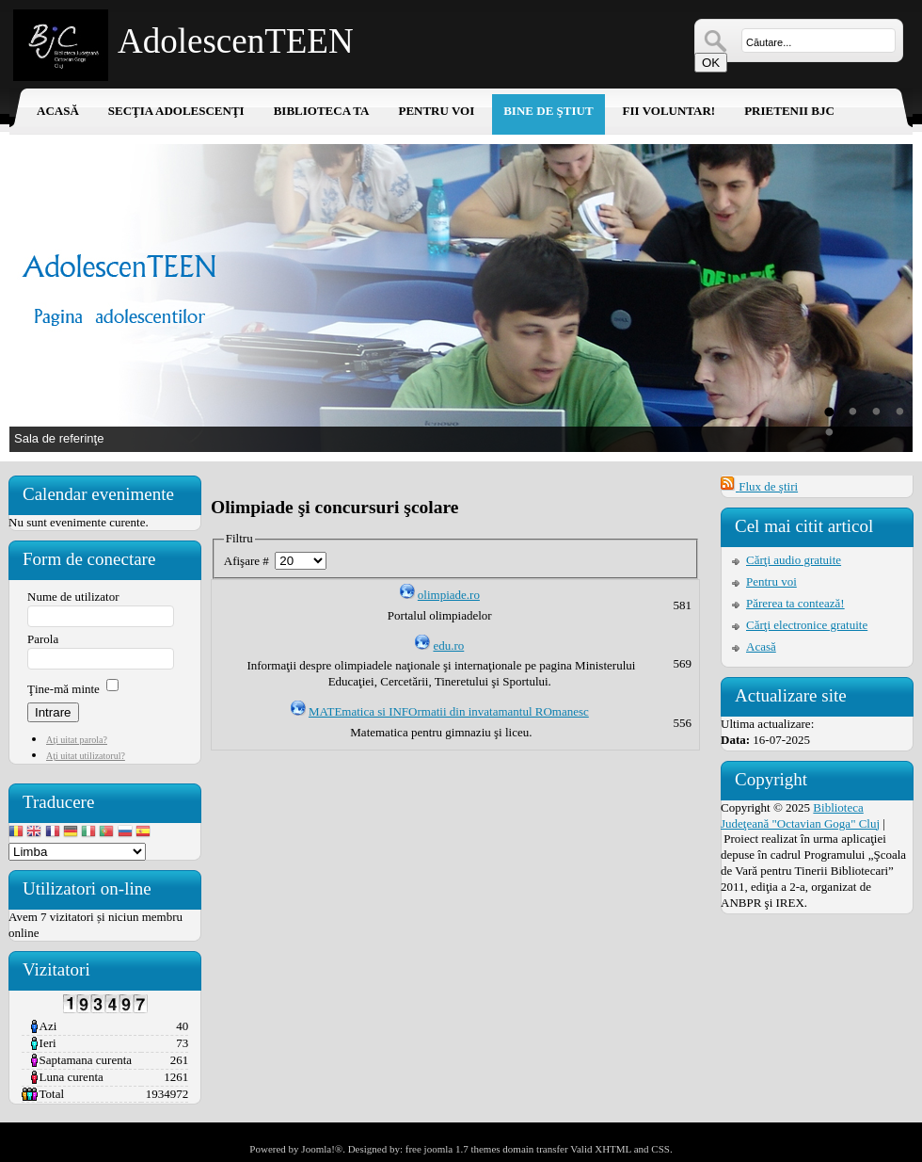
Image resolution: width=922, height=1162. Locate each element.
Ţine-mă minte (63, 689)
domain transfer (534, 1148)
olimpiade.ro (449, 595)
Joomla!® (321, 1148)
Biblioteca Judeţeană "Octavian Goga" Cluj (800, 815)
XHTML (613, 1148)
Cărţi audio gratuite (793, 560)
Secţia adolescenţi (176, 111)
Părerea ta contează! (795, 603)
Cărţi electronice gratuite (806, 625)
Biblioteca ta (322, 111)
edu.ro (448, 645)
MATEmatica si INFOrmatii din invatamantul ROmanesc (449, 711)
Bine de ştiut (548, 111)
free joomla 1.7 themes (453, 1148)
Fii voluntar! (669, 111)
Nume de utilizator (73, 596)
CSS (660, 1148)
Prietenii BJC (789, 111)
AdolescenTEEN (236, 41)
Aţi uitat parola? (76, 739)
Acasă (58, 111)
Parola (42, 639)
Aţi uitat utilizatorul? (85, 755)
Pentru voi (436, 111)
